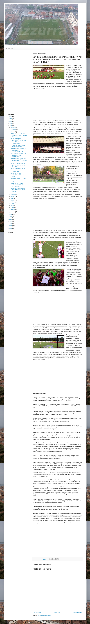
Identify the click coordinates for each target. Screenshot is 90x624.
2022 (10, 119)
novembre (13, 129)
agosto (13, 196)
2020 (10, 123)
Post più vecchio (78, 612)
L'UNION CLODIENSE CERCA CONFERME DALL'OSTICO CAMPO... (18, 190)
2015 (10, 221)
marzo (12, 207)
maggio (13, 203)
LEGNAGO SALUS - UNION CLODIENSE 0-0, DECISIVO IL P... (19, 135)
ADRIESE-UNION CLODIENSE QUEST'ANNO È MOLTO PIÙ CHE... (19, 165)
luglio (12, 198)
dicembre (13, 127)
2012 (10, 228)
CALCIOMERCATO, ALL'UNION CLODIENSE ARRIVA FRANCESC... (18, 145)
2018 (10, 214)
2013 (10, 226)
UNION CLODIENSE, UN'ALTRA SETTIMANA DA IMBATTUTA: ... (18, 175)
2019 (10, 125)
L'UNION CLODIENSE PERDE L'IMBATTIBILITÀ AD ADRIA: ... (19, 160)
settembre (13, 194)
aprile (12, 205)
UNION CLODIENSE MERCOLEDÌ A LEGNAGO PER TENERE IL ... (18, 140)
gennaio (13, 212)
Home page (9, 48)
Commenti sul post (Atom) (44, 615)
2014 (10, 223)
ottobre (13, 132)
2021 (10, 121)
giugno (13, 200)
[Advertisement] (15, 81)
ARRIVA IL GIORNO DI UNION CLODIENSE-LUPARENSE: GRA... (18, 180)
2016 (10, 219)
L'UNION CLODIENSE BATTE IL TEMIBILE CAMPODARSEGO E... (18, 150)
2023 (10, 116)
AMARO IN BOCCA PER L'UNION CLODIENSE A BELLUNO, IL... (17, 185)
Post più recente (37, 612)
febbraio (13, 209)
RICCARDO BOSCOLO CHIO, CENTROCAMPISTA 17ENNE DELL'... (18, 170)
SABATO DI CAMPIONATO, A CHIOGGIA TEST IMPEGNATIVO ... (18, 155)
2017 (10, 217)
